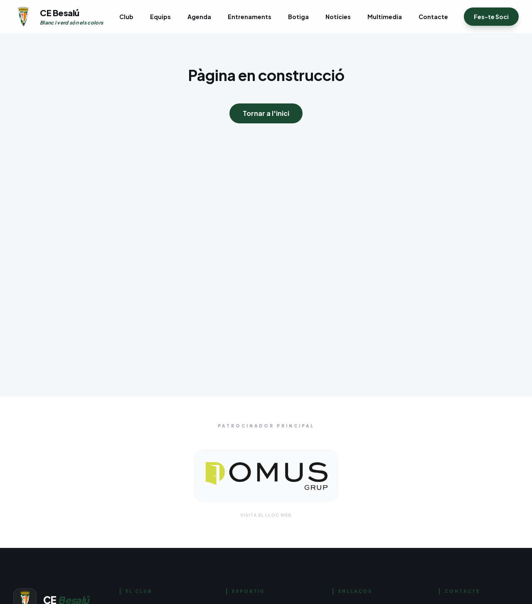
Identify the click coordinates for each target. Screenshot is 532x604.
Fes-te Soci (491, 16)
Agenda (199, 16)
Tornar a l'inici (266, 113)
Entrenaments (249, 16)
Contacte (433, 16)
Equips (160, 16)
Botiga (298, 16)
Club (126, 16)
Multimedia (384, 16)
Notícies (338, 16)
